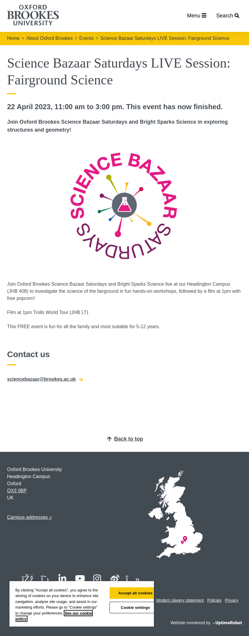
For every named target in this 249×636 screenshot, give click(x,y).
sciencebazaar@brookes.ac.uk (45, 379)
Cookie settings (135, 607)
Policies (214, 600)
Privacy (231, 600)
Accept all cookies (135, 593)
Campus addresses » (29, 517)
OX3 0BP (17, 490)
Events (86, 38)
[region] (81, 604)
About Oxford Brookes (49, 38)
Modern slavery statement (180, 600)
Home (13, 38)
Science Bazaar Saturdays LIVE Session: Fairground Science (164, 38)
